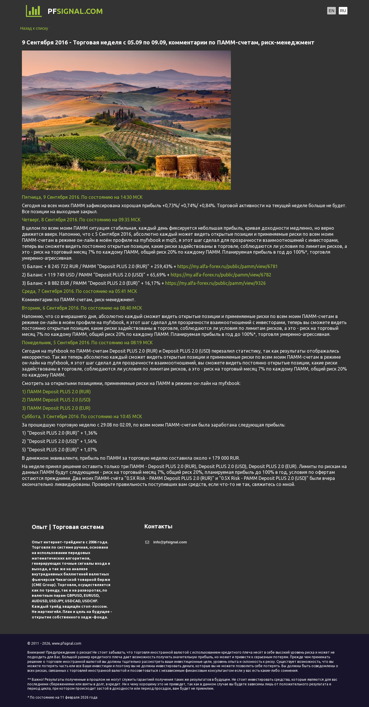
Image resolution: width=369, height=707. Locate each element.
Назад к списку (34, 28)
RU (343, 10)
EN (331, 10)
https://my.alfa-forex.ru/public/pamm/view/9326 (215, 283)
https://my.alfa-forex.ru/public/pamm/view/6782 (221, 274)
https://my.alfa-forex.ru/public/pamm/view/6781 (227, 266)
